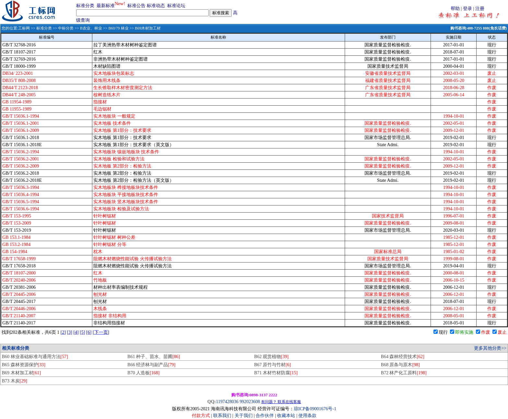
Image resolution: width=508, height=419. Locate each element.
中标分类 (66, 28)
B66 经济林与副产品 (151, 364)
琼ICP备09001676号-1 (315, 408)
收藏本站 (286, 415)
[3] (69, 332)
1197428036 (227, 401)
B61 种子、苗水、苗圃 (153, 356)
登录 (467, 8)
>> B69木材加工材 (145, 28)
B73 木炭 (14, 380)
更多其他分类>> (490, 348)
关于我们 (244, 415)
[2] (63, 332)
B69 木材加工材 (21, 372)
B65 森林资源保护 (23, 364)
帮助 (455, 8)
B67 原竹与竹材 (272, 364)
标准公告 (136, 5)
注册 (479, 8)
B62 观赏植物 (271, 356)
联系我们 (222, 415)
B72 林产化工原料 (404, 372)
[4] (75, 332)
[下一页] (101, 332)
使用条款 (307, 415)
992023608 (249, 401)
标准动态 (156, 5)
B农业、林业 (91, 28)
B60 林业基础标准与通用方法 (35, 356)
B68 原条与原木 (400, 364)
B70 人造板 (143, 372)
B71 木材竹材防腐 (275, 372)
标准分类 (85, 5)
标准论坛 (176, 5)
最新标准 (106, 5)
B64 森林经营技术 (402, 356)
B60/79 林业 (118, 28)
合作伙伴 (265, 415)
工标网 (24, 28)
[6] (88, 332)
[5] (82, 332)
